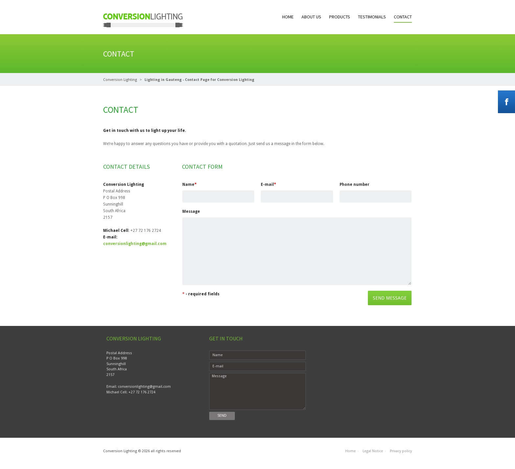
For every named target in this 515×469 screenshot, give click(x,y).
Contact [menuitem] (403, 17)
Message (191, 211)
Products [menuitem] (339, 17)
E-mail (268, 184)
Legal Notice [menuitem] (373, 451)
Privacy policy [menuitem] (401, 451)
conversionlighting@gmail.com (135, 243)
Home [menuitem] (288, 17)
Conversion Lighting (120, 80)
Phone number (354, 184)
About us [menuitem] (311, 17)
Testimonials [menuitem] (372, 17)
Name (189, 184)
